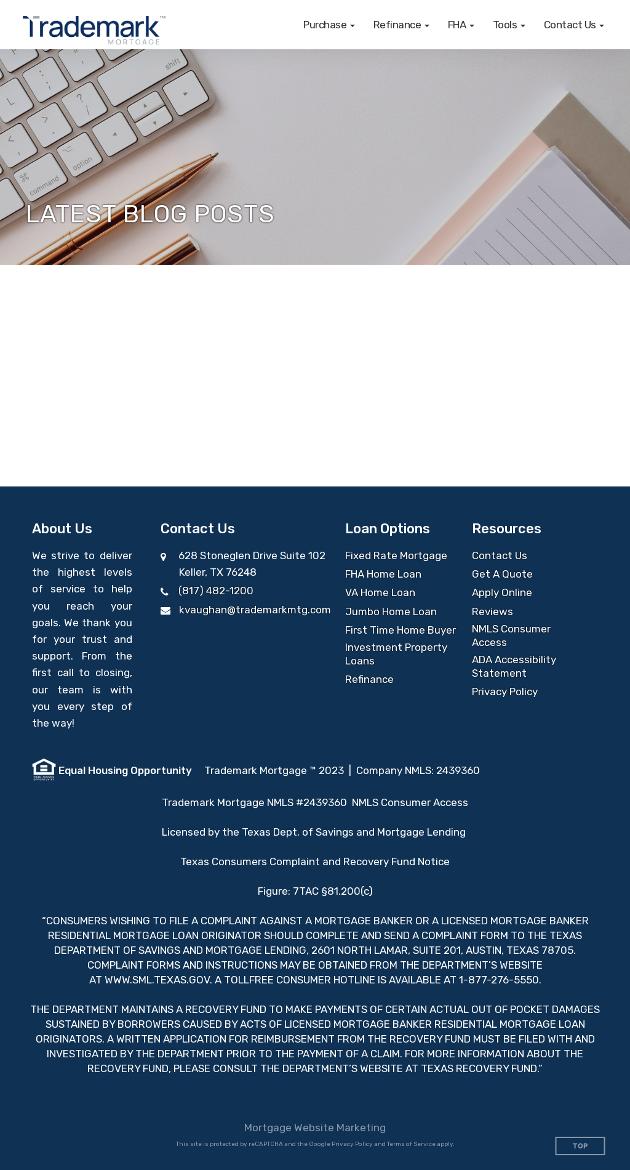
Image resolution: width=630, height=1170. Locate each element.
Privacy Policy (505, 691)
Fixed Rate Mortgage (396, 555)
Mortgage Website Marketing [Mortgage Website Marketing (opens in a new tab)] (315, 1127)
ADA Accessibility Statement (514, 666)
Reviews (492, 611)
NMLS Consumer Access (511, 635)
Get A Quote (502, 574)
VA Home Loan (380, 592)
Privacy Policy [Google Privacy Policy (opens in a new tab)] (352, 1144)
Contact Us (499, 555)
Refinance (369, 679)
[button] (329, 24)
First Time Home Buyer (400, 630)
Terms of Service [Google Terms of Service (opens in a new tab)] (411, 1144)
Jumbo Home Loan (391, 611)
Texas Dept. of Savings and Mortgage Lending (355, 832)
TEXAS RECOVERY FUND (479, 1068)
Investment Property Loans (396, 654)
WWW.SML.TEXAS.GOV (157, 980)
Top (580, 1146)
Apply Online (502, 592)
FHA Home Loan (383, 574)
